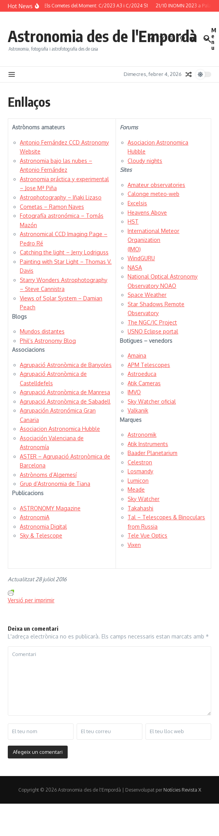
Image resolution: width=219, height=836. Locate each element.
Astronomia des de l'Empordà (102, 36)
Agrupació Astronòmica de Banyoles (66, 365)
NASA (135, 267)
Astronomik (142, 434)
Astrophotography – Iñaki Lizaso (61, 197)
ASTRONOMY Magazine (50, 508)
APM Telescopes (149, 365)
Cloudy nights (145, 160)
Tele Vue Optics (147, 535)
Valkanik (138, 410)
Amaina (137, 355)
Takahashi (140, 508)
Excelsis (137, 203)
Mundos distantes (42, 331)
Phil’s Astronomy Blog (48, 340)
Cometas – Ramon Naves (52, 206)
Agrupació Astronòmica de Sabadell (65, 401)
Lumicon (138, 480)
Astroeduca (142, 373)
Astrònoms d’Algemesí (48, 474)
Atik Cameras (144, 383)
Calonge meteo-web (153, 193)
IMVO (134, 392)
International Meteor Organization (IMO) (153, 240)
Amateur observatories (156, 185)
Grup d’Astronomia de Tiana (55, 483)
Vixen (134, 544)
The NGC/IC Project (152, 322)
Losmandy (140, 471)
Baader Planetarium (152, 453)
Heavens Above (147, 212)
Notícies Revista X (182, 790)
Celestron (140, 462)
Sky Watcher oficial (152, 401)
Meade (136, 489)
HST (133, 221)
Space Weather (147, 294)
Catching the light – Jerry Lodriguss (64, 252)
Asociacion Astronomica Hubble (60, 428)
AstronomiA (34, 517)
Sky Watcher (143, 499)
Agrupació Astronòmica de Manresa (65, 392)
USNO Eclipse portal (153, 331)
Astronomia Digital (43, 526)
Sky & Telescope (41, 535)
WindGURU (141, 258)
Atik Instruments (148, 444)
